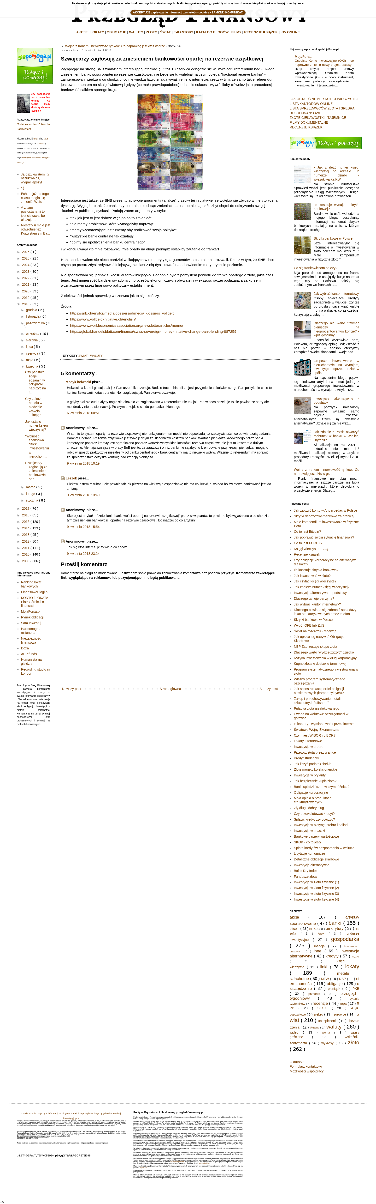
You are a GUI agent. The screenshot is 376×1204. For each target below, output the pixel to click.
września (32, 334)
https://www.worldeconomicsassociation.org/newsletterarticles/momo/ (126, 325)
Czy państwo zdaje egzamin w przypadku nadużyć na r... (35, 382)
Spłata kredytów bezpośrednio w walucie (324, 848)
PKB (355, 989)
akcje (294, 917)
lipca (29, 347)
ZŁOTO (151, 32)
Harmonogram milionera (31, 631)
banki (335, 923)
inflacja (319, 946)
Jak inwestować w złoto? (312, 576)
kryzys (355, 956)
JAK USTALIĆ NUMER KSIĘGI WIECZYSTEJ (324, 99)
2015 (25, 522)
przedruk (314, 994)
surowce (340, 1014)
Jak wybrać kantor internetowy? (317, 604)
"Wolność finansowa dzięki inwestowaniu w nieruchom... (37, 446)
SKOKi (322, 1008)
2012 (25, 541)
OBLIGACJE (116, 32)
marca (30, 487)
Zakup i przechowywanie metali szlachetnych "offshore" (317, 701)
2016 (25, 515)
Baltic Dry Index (305, 871)
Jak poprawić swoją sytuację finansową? (324, 537)
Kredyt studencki (306, 758)
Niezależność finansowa (31, 640)
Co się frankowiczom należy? (315, 268)
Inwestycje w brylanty (310, 775)
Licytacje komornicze (309, 853)
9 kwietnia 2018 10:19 (83, 463)
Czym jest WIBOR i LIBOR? (314, 735)
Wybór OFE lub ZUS (309, 625)
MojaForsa (303, 57)
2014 (25, 528)
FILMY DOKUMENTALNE (309, 122)
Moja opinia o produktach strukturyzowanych (312, 800)
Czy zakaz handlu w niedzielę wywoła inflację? (33, 407)
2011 (25, 548)
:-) (22, 188)
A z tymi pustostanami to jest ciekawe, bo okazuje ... (33, 213)
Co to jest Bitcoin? (307, 531)
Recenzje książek (307, 554)
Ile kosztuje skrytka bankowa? (316, 570)
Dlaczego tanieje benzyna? (314, 598)
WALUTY (136, 32)
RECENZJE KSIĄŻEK (261, 32)
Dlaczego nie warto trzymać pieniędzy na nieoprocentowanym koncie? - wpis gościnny (336, 329)
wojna (326, 1032)
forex (320, 933)
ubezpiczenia (328, 1021)
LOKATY (97, 32)
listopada (32, 316)
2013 (25, 535)
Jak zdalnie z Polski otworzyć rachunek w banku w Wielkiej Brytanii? (336, 436)
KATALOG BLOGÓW (212, 32)
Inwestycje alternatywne (312, 865)
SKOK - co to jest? (308, 842)
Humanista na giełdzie (31, 662)
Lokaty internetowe (308, 741)
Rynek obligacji (32, 617)
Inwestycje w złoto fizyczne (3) (316, 893)
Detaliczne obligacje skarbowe (316, 859)
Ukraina (314, 1027)
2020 (25, 291)
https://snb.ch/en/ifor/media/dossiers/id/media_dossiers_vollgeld (122, 313)
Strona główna (170, 689)
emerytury (335, 928)
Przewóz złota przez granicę (315, 752)
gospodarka (345, 939)
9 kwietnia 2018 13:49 (83, 495)
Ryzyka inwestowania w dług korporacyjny (325, 658)
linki (323, 967)
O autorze (297, 1062)
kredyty (332, 956)
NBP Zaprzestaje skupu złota (315, 646)
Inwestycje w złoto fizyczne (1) (316, 882)
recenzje (320, 1003)
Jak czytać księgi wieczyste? (315, 581)
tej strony (143, 1167)
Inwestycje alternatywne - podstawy (320, 593)
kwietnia (32, 366)
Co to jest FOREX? (308, 543)
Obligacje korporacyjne (311, 792)
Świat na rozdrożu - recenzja (315, 631)
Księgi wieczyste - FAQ (311, 549)
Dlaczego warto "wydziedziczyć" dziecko (324, 652)
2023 (25, 271)
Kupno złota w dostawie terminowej (320, 664)
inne (317, 951)
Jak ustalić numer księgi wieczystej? (36, 426)
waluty (96, 355)
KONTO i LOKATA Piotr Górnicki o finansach (34, 602)
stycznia (32, 500)
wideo (294, 1032)
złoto (353, 1043)
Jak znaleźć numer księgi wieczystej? (322, 587)
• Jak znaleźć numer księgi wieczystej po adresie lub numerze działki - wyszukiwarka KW (336, 173)
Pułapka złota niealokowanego (316, 708)
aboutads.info (204, 1163)
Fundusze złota (305, 876)
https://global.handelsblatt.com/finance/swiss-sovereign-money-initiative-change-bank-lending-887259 (153, 331)
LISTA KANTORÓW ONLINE (311, 104)
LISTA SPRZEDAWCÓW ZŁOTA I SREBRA (322, 108)
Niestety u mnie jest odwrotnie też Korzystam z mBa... (35, 229)
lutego (30, 494)
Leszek (71, 478)
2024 (25, 265)
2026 (25, 252)
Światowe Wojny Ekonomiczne (317, 730)
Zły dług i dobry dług (309, 808)
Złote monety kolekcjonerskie (315, 769)
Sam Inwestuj (31, 623)
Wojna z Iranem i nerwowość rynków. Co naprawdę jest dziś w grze (115, 46)
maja (29, 360)
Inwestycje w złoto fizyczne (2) (316, 888)
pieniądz (334, 989)
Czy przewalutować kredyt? (314, 814)
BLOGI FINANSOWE (305, 113)
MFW (325, 979)
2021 (25, 284)
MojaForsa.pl (31, 611)
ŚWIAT (165, 32)
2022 (25, 278)
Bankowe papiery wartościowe (316, 836)
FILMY (236, 32)
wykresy (327, 1043)
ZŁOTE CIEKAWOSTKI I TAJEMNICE (318, 118)
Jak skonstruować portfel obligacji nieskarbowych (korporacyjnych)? (319, 691)
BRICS (314, 929)
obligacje (335, 983)
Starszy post (268, 689)
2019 (25, 298)
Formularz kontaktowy (306, 1066)
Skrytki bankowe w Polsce (333, 238)
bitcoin (294, 929)
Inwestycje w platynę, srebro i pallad (321, 825)
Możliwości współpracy (307, 1071)
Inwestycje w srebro (308, 747)
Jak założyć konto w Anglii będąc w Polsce (325, 510)
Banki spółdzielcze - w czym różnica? (321, 787)
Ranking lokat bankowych (31, 584)
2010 (25, 554)
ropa (343, 1003)
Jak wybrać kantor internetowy (336, 294)
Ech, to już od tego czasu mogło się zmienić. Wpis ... (35, 198)
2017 (25, 508)
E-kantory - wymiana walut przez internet (324, 724)
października (35, 323)
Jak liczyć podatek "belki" (312, 764)
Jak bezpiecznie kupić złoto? (315, 781)
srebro (318, 1014)
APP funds (29, 654)
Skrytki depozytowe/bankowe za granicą (324, 516)
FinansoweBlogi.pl (34, 592)
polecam (40, 143)
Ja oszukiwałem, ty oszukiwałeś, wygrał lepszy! (35, 178)
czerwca (32, 353)
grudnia (31, 310)
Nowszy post (71, 689)
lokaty (352, 966)
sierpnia (32, 340)
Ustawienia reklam (177, 1161)
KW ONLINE (290, 32)
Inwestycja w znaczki (309, 831)
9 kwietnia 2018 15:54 (83, 527)
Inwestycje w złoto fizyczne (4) (316, 899)
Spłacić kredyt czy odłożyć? (314, 819)
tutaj (35, 138)
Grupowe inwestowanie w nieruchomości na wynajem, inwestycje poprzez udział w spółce (336, 367)
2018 (25, 304)
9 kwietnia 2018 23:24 (83, 554)
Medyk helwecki (78, 382)
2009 (25, 561)
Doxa (25, 648)
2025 (25, 258)
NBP (342, 979)
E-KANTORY (183, 32)
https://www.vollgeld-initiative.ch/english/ (103, 319)
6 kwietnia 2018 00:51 (83, 413)
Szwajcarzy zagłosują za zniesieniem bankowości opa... (36, 471)
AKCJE (82, 32)
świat (83, 355)
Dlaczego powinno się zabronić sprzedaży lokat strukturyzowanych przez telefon (325, 612)
